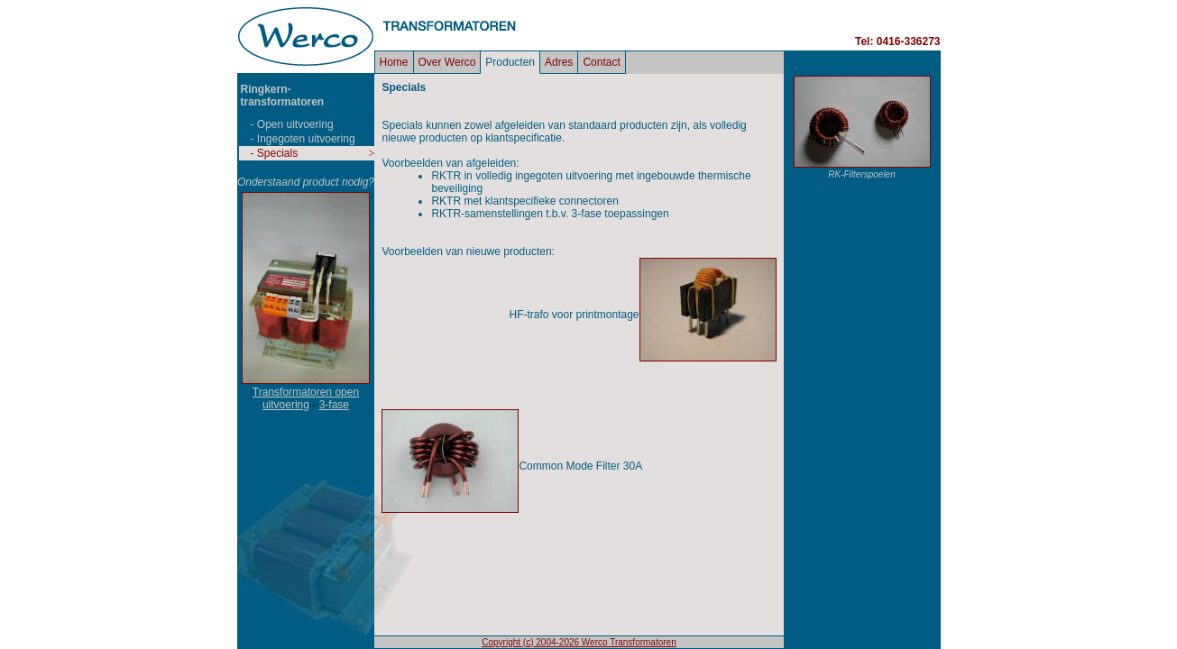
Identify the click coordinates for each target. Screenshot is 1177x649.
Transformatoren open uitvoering (306, 398)
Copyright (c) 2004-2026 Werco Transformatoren (579, 642)
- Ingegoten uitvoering (303, 139)
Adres (559, 62)
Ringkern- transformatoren (283, 95)
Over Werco (447, 62)
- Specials (275, 153)
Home (394, 62)
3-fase (334, 404)
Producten (510, 62)
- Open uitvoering (292, 124)
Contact (601, 62)
